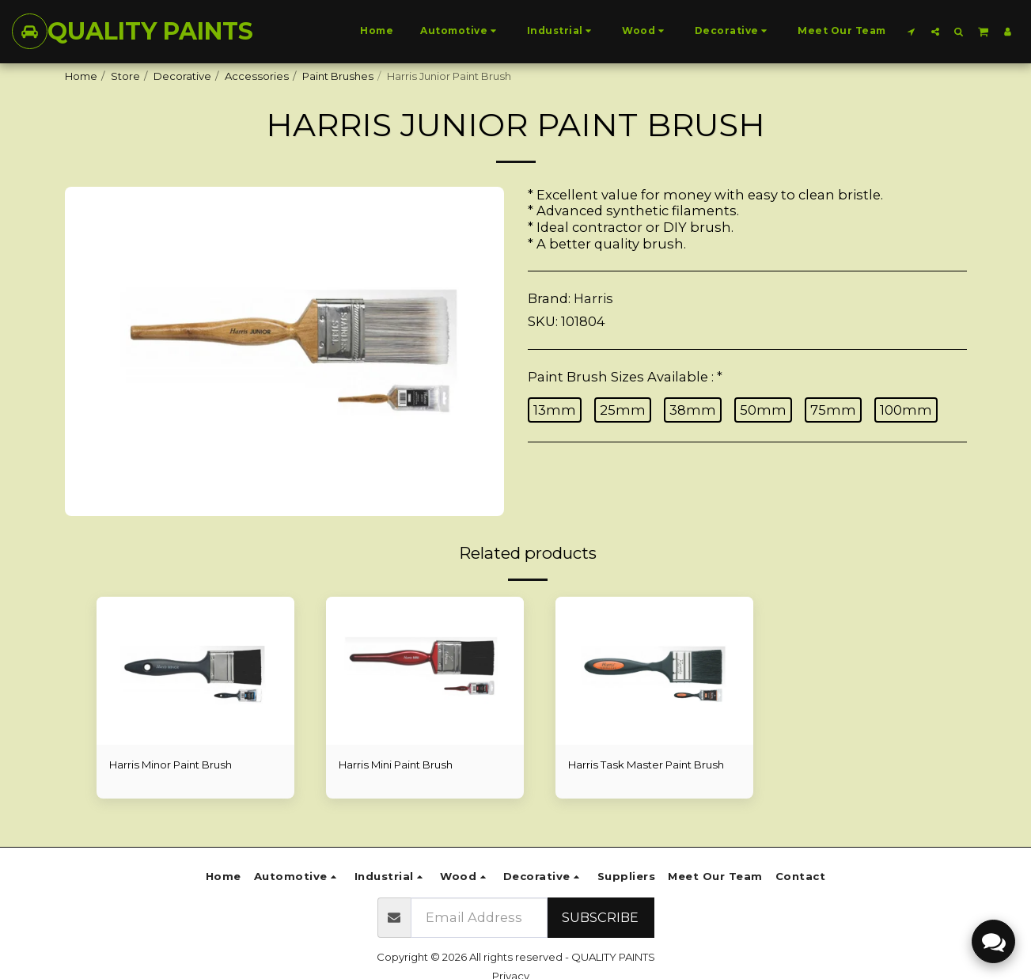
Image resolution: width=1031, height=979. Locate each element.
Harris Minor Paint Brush (170, 764)
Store (125, 76)
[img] (195, 671)
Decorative (182, 76)
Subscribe (600, 917)
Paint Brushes (337, 76)
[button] (911, 31)
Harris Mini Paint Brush (396, 764)
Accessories (257, 76)
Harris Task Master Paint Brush (646, 764)
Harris (593, 298)
